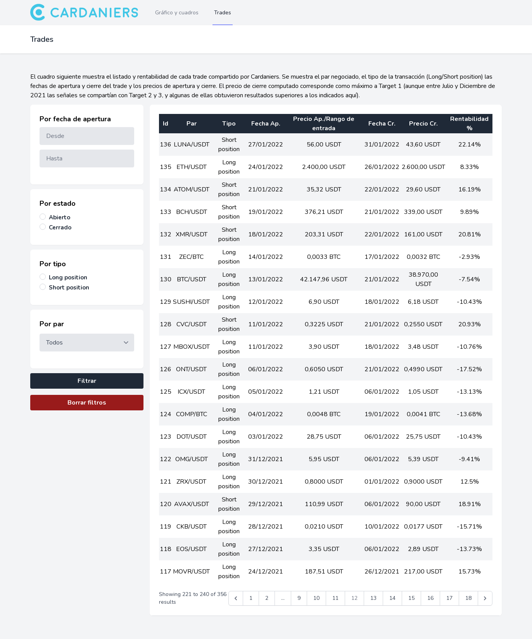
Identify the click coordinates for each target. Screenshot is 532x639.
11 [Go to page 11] (335, 598)
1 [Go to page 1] (250, 598)
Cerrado (60, 227)
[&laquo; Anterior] (235, 598)
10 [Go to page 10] (316, 598)
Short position (69, 287)
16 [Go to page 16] (430, 598)
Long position (68, 277)
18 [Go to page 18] (468, 598)
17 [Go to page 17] (449, 598)
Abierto (59, 217)
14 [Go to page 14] (392, 598)
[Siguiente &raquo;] (485, 598)
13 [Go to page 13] (373, 598)
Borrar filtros (86, 402)
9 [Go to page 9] (299, 598)
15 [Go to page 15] (411, 598)
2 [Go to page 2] (266, 598)
